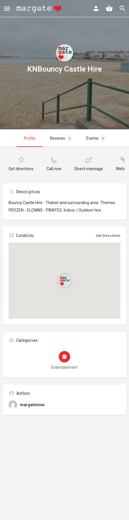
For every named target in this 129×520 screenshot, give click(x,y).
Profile (30, 138)
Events (95, 138)
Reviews (61, 138)
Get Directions (108, 235)
